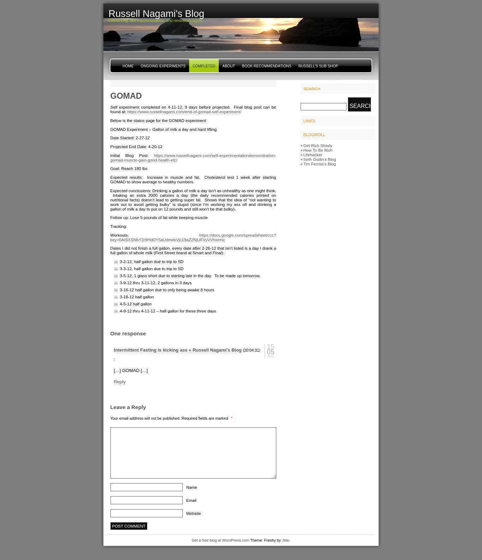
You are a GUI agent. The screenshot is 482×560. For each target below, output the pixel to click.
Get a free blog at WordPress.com (220, 540)
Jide (285, 540)
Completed (204, 66)
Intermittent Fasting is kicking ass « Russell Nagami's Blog (178, 350)
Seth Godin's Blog (319, 159)
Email (191, 500)
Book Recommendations (266, 66)
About (228, 66)
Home (128, 66)
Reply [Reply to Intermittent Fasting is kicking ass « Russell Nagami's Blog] (120, 381)
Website (193, 513)
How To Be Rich (318, 150)
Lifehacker (313, 154)
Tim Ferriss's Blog (319, 164)
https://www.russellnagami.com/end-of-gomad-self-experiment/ (184, 111)
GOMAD (126, 96)
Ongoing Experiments (163, 66)
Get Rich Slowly (317, 145)
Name (191, 487)
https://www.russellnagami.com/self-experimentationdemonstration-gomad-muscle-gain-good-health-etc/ (193, 157)
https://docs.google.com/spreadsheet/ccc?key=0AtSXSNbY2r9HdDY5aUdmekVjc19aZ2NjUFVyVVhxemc (193, 237)
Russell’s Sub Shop (318, 66)
